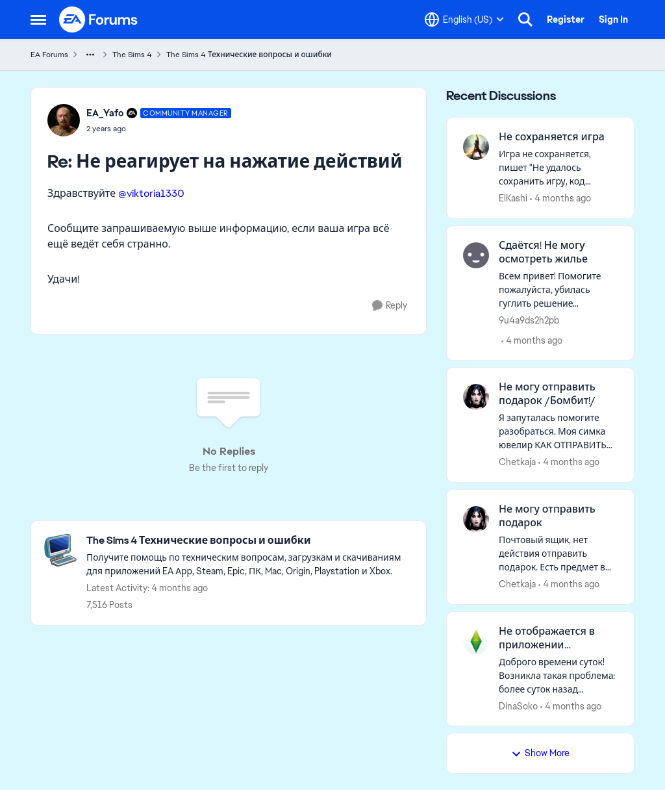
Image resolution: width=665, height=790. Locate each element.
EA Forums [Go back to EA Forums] (49, 54)
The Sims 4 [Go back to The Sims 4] (132, 54)
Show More (540, 753)
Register (565, 19)
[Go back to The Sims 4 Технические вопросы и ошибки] (249, 541)
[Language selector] (464, 19)
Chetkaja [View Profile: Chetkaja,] (517, 462)
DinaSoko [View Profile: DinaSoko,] (518, 705)
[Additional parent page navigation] (90, 54)
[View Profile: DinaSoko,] (476, 641)
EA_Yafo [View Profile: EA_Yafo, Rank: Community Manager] (104, 113)
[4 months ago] (560, 198)
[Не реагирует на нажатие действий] (158, 128)
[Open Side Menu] (38, 19)
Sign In (613, 19)
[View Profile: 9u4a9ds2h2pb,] (476, 255)
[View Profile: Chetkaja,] (476, 397)
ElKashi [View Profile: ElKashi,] (513, 198)
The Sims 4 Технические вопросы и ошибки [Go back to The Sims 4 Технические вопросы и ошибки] (249, 54)
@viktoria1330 (151, 193)
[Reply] (390, 305)
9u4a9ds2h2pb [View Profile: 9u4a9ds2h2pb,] (529, 319)
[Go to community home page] (98, 19)
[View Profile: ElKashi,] (476, 147)
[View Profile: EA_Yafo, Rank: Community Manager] (63, 120)
